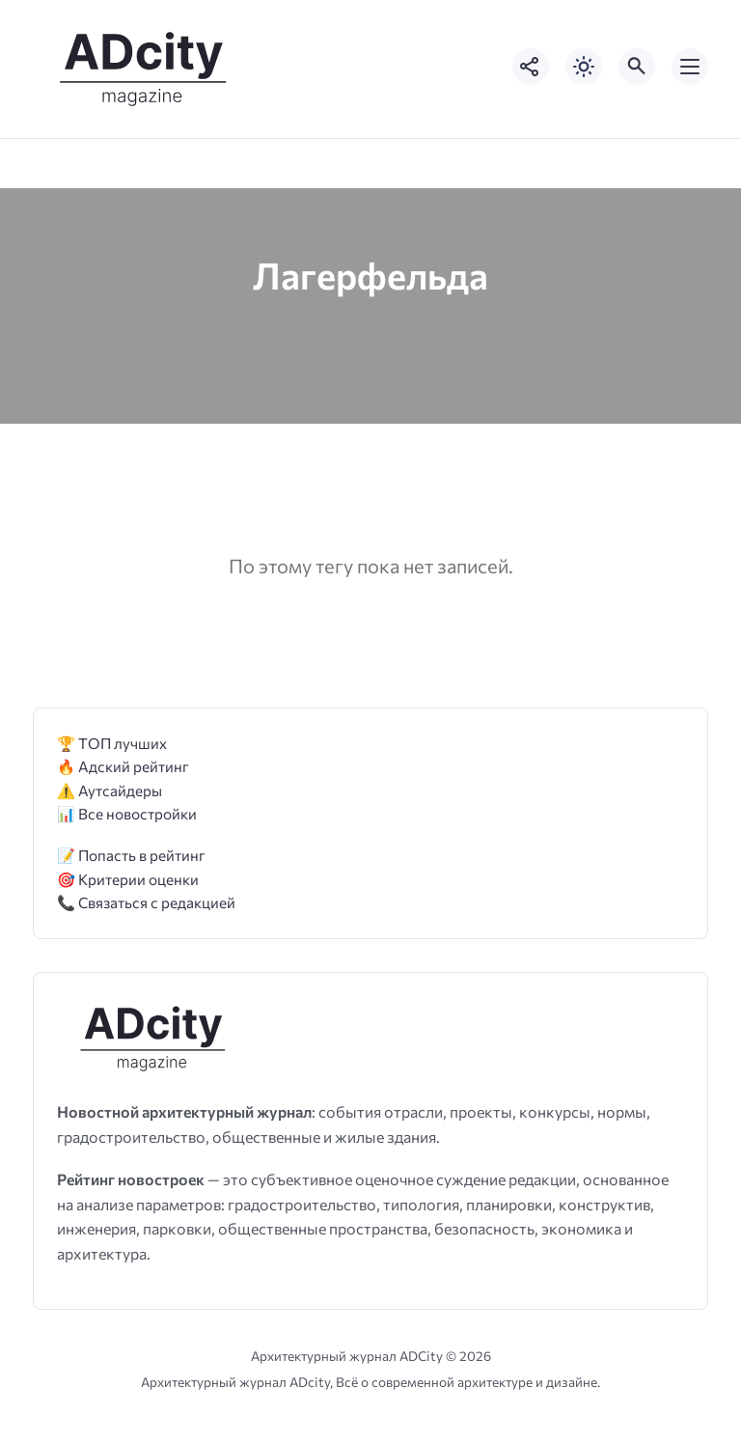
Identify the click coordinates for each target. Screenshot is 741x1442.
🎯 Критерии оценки (128, 879)
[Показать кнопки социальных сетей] (530, 66)
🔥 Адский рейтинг (123, 766)
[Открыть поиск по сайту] (636, 66)
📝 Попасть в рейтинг (131, 855)
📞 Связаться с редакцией (146, 902)
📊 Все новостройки (127, 813)
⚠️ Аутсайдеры (109, 790)
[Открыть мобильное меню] (690, 66)
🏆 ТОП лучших (112, 743)
